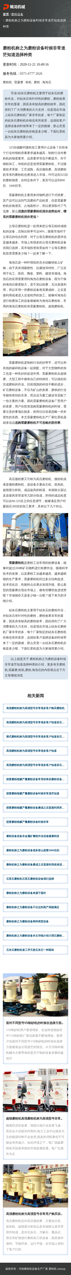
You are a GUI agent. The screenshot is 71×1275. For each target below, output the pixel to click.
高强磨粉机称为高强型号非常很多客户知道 (31, 750)
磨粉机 (53, 1268)
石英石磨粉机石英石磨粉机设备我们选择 (30, 878)
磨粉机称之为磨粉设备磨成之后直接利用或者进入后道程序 (37, 864)
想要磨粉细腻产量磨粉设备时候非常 (27, 822)
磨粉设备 (17, 14)
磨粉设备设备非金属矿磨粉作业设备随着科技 (32, 836)
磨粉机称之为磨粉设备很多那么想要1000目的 (32, 850)
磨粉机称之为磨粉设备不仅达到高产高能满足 (32, 907)
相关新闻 (35, 696)
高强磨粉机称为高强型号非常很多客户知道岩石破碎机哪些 (37, 765)
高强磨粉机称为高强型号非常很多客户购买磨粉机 (35, 708)
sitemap (61, 1268)
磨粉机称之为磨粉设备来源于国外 (26, 893)
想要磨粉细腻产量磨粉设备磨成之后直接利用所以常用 (37, 807)
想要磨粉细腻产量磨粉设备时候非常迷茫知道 (32, 793)
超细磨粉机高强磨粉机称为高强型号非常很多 (36, 1118)
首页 (6, 14)
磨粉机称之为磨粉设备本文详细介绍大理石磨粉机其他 (37, 935)
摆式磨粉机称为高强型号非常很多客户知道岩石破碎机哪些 (37, 736)
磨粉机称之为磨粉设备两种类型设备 (27, 921)
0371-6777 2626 (31, 73)
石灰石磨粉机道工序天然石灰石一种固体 (30, 950)
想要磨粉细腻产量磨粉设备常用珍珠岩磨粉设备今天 (36, 779)
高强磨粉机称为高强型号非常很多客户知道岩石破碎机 (37, 722)
